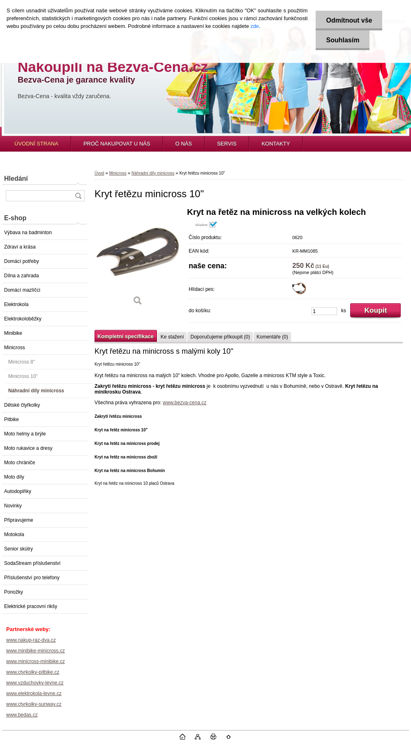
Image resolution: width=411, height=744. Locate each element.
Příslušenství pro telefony (32, 577)
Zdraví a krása (20, 247)
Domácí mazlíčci (22, 290)
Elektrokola (16, 304)
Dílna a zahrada (21, 276)
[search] (78, 196)
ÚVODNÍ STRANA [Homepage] (36, 144)
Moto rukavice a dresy (28, 448)
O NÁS (183, 144)
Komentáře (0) (272, 337)
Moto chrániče (19, 462)
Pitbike (11, 419)
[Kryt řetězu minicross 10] (137, 259)
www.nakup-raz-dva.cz (31, 640)
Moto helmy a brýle (25, 434)
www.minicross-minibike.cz (35, 661)
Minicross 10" (23, 376)
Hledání (16, 178)
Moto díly (14, 477)
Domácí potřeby (21, 261)
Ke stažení (172, 337)
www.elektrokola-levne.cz (34, 693)
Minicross (14, 347)
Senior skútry (18, 549)
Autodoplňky (17, 491)
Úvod (99, 173)
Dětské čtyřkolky (22, 405)
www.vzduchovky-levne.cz (34, 683)
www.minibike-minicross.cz (35, 651)
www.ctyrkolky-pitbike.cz (32, 672)
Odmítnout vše (349, 20)
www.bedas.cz (22, 715)
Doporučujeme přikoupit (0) (220, 337)
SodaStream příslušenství (32, 563)
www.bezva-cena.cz (184, 402)
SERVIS (226, 144)
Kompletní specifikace (125, 336)
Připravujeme (18, 520)
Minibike (13, 333)
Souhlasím (342, 40)
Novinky (13, 506)
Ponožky (13, 592)
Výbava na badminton (28, 232)
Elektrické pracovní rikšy (30, 606)
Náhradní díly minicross (36, 391)
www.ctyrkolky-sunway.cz (33, 704)
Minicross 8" (21, 362)
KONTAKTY (275, 144)
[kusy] (324, 311)
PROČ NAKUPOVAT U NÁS (116, 144)
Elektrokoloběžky (23, 319)
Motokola (14, 534)
